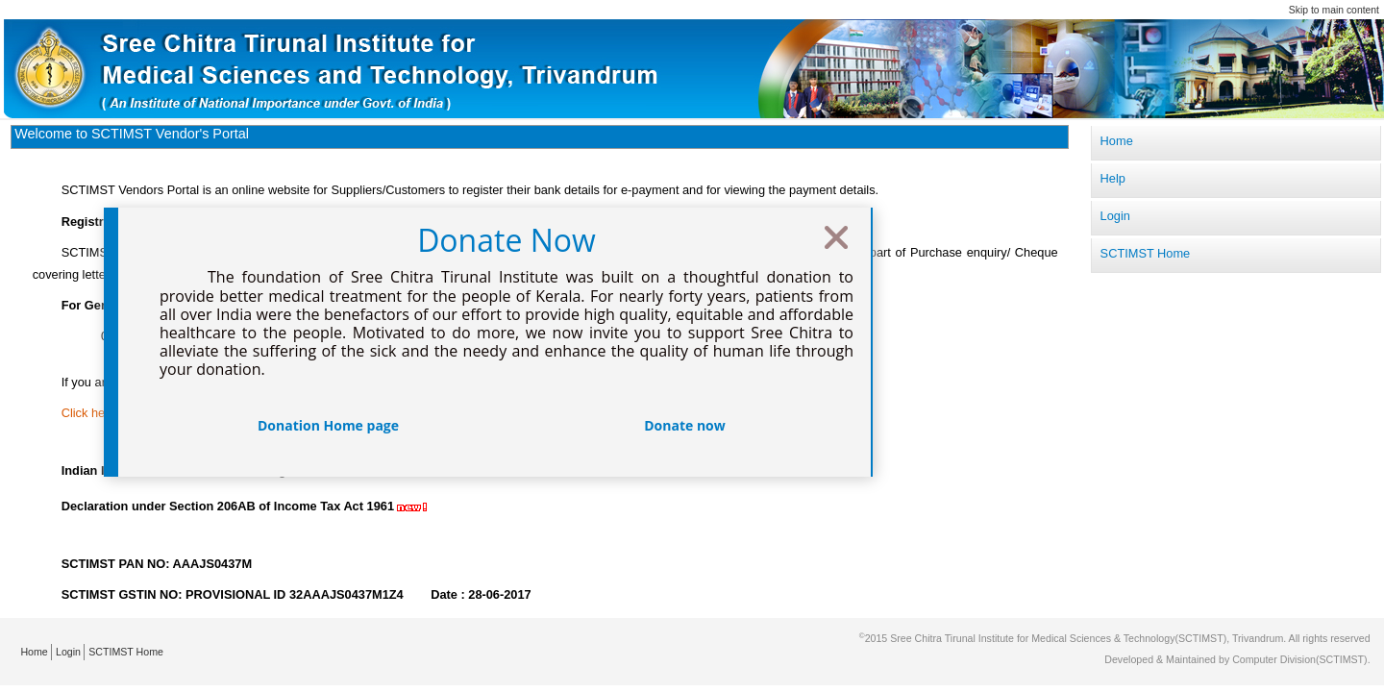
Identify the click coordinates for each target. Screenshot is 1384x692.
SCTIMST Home (125, 651)
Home (33, 651)
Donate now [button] (685, 425)
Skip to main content (1334, 10)
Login (68, 651)
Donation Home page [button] (328, 425)
